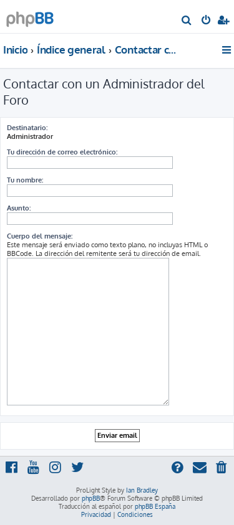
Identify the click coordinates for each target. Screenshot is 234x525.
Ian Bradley (142, 490)
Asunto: (19, 208)
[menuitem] (186, 21)
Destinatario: (27, 127)
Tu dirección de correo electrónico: (62, 152)
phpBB (91, 498)
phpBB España (155, 506)
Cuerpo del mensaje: (39, 236)
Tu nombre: (25, 180)
